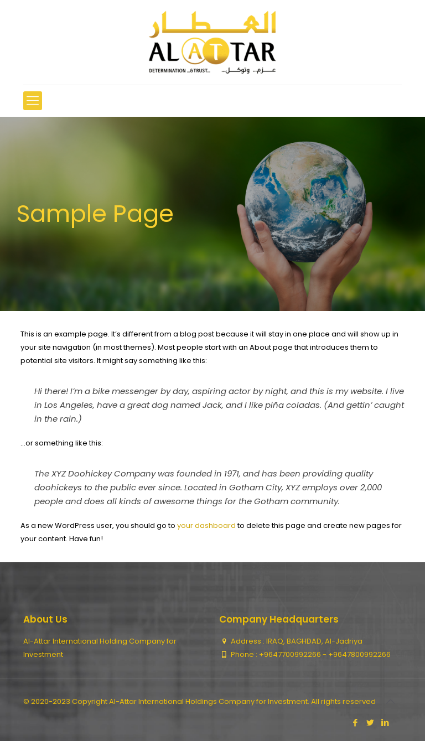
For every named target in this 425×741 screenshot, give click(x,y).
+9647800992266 (359, 654)
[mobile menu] (32, 100)
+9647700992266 (291, 654)
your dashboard (206, 525)
